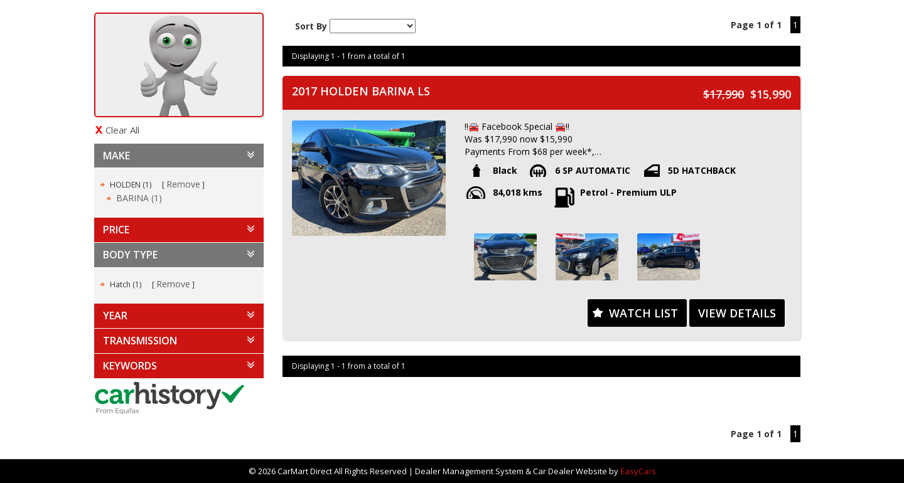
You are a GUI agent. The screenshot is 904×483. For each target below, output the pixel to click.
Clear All (122, 130)
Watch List (643, 313)
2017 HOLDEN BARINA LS (361, 90)
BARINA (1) (139, 198)
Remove (183, 184)
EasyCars (638, 471)
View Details (737, 313)
